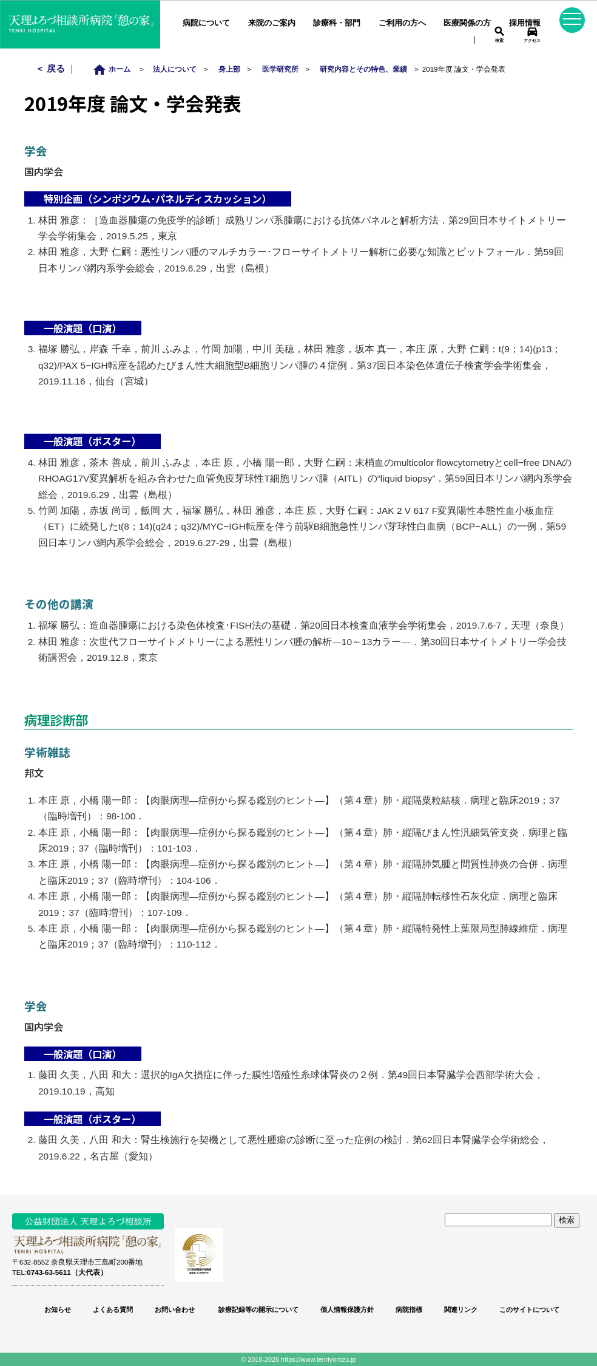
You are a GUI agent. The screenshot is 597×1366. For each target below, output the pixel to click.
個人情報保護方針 (347, 1309)
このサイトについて (529, 1309)
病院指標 (409, 1309)
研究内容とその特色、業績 (363, 69)
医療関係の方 (467, 22)
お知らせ (57, 1309)
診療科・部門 (336, 22)
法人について (175, 69)
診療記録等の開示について (257, 1309)
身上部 (229, 69)
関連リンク (460, 1309)
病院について (206, 22)
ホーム (115, 69)
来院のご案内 (271, 22)
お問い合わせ (175, 1309)
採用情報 (525, 22)
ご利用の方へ (402, 22)
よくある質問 (113, 1309)
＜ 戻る (51, 68)
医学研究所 (280, 69)
